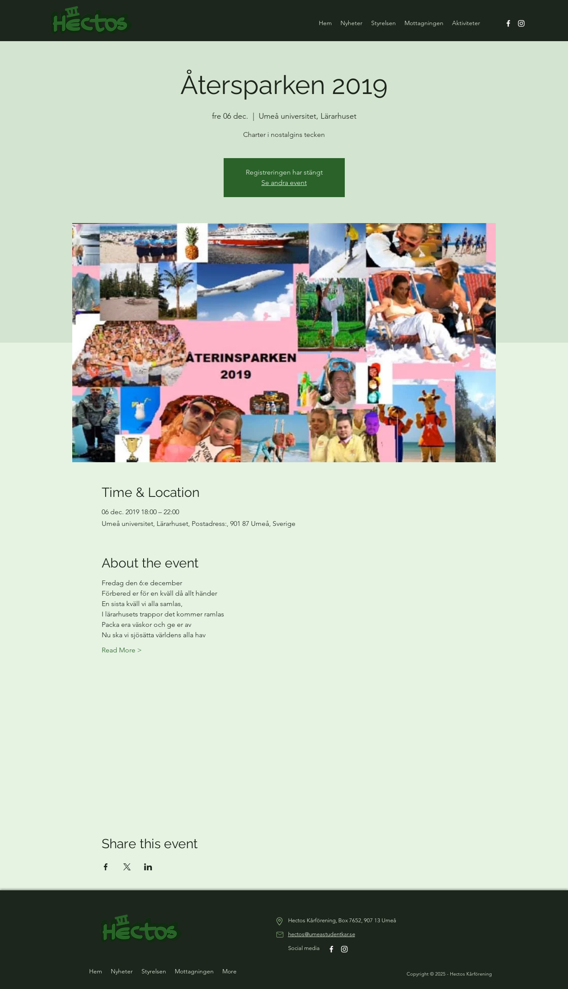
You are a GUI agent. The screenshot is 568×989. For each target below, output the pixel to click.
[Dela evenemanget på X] (127, 866)
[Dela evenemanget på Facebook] (106, 866)
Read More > (122, 650)
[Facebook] (508, 23)
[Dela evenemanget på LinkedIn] (148, 866)
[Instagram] (521, 23)
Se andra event (284, 182)
